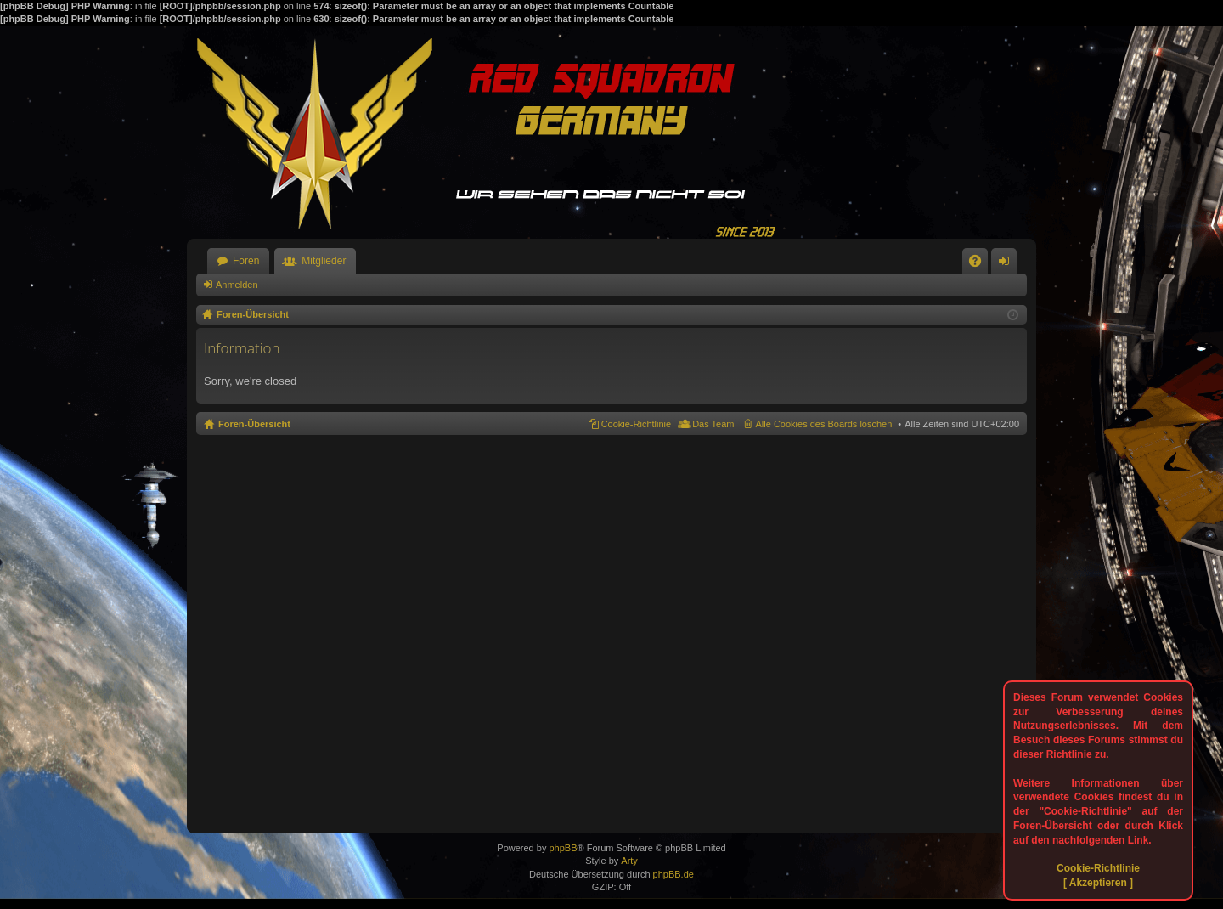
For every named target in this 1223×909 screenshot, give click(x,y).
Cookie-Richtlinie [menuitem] (636, 424)
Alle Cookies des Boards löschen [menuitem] (824, 424)
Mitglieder (324, 261)
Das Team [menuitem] (713, 424)
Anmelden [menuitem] (1008, 264)
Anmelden (237, 284)
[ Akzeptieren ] (1098, 883)
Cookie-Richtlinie (1098, 868)
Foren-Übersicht (254, 424)
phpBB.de (673, 874)
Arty (629, 860)
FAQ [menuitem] (980, 264)
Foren (246, 261)
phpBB (563, 848)
